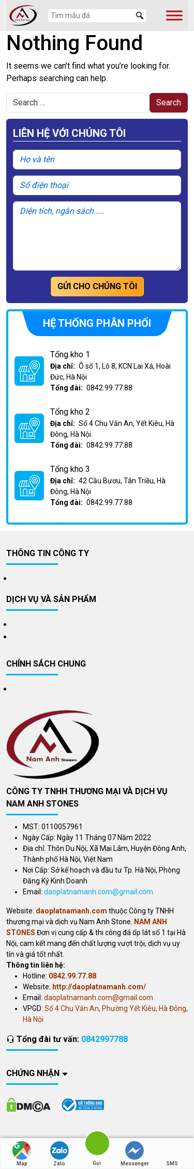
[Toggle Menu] (174, 15)
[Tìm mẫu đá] (97, 15)
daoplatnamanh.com (71, 911)
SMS (172, 1153)
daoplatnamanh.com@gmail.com (98, 892)
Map (21, 1153)
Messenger (135, 1153)
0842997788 (104, 1039)
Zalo (59, 1153)
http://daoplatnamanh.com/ (99, 987)
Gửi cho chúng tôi (97, 286)
